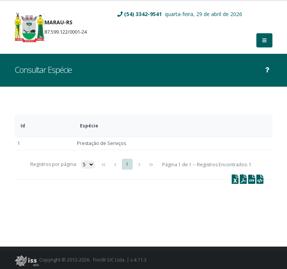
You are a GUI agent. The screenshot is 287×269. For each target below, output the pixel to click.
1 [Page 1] (127, 164)
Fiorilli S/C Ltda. (109, 260)
